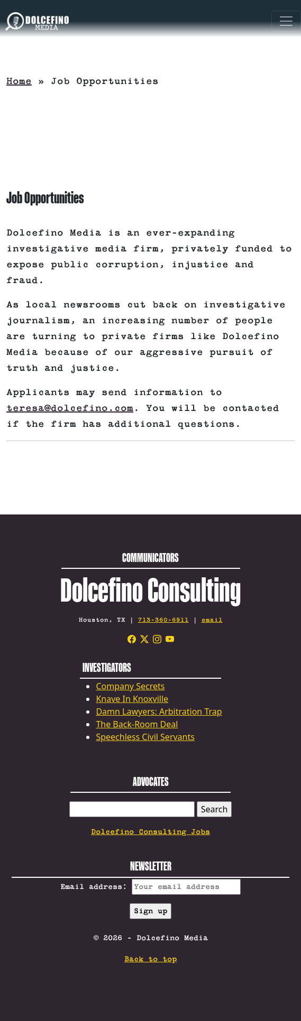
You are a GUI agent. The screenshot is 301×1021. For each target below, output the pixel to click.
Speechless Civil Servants (145, 737)
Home (19, 81)
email (212, 619)
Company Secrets (130, 686)
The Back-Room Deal (137, 724)
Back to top (150, 959)
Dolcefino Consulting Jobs (150, 832)
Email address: (150, 887)
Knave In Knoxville (132, 699)
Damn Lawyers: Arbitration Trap (159, 711)
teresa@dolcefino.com (69, 408)
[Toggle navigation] (286, 21)
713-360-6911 (163, 619)
